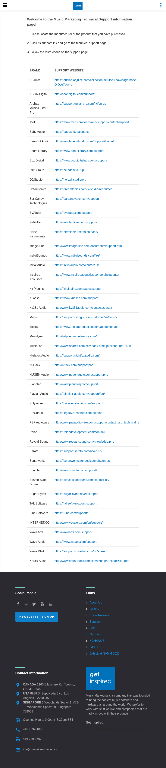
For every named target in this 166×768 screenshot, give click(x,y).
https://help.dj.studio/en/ (70, 179)
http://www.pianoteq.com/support (76, 384)
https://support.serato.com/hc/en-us (78, 451)
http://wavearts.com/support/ (73, 532)
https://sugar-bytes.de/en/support (77, 493)
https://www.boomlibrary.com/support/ (80, 150)
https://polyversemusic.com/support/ (78, 403)
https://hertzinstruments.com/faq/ (76, 231)
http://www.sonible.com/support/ (76, 470)
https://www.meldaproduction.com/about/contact (86, 326)
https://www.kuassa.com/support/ (77, 298)
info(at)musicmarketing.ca (40, 749)
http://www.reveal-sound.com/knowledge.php (84, 441)
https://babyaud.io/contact (72, 131)
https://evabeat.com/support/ (73, 212)
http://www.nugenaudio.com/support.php (81, 374)
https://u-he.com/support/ (71, 513)
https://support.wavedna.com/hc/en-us (80, 551)
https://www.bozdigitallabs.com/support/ (81, 160)
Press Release (99, 615)
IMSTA (94, 647)
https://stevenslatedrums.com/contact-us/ (82, 479)
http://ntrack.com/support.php (74, 365)
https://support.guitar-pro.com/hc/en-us (80, 103)
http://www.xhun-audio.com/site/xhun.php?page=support (92, 560)
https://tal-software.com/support (75, 503)
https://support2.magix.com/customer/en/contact (87, 317)
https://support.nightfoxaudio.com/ (77, 355)
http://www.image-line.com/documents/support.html (89, 246)
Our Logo (96, 634)
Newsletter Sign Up (36, 616)
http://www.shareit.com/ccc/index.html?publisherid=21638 (93, 346)
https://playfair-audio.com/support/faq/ (80, 393)
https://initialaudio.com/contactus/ (77, 265)
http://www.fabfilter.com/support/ (76, 222)
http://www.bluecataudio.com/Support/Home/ (84, 141)
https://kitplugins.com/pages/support (78, 288)
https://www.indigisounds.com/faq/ (77, 255)
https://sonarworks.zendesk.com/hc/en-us (82, 460)
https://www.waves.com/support (76, 541)
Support (95, 621)
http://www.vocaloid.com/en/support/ (79, 522)
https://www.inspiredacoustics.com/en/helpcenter (87, 274)
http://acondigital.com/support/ (75, 94)
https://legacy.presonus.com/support (79, 412)
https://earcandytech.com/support (77, 198)
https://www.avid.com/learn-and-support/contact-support (92, 122)
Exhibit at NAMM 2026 (105, 653)
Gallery (94, 608)
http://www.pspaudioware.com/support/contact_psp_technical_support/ (102, 422)
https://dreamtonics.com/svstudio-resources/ (84, 189)
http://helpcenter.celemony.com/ (76, 336)
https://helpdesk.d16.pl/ (70, 170)
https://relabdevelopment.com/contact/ (80, 432)
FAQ (93, 628)
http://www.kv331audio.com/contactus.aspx (83, 307)
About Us (96, 602)
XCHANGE (97, 640)
